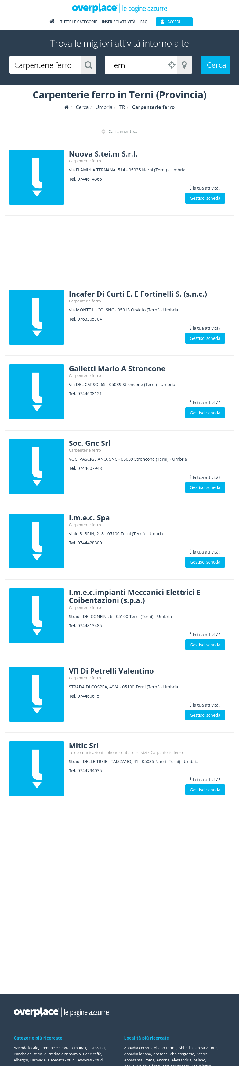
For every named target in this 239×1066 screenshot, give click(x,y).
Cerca (216, 65)
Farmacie (38, 1060)
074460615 (89, 696)
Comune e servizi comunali (63, 1047)
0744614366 (90, 179)
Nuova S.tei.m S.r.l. (103, 154)
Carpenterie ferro (85, 161)
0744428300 (90, 543)
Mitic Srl (84, 745)
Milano (199, 1060)
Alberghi (21, 1060)
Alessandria (181, 1060)
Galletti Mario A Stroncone (117, 368)
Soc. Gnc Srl (90, 443)
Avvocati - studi (90, 1060)
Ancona (163, 1060)
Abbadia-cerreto (138, 1047)
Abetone (160, 1054)
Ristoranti (96, 1047)
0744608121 (90, 393)
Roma (149, 1060)
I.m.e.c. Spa (89, 517)
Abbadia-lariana (137, 1054)
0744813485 (90, 625)
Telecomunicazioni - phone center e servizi (108, 752)
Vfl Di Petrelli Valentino (111, 671)
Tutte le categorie (78, 21)
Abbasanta (133, 1060)
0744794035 (90, 770)
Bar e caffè (92, 1054)
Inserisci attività (119, 21)
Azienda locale (26, 1047)
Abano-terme (165, 1047)
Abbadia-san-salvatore (198, 1047)
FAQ (144, 21)
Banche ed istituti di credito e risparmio (47, 1054)
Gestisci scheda (205, 198)
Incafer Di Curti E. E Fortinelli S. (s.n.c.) (138, 294)
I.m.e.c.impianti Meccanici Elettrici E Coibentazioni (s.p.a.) (135, 596)
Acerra (202, 1054)
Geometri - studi (62, 1060)
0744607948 (90, 468)
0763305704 (90, 319)
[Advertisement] (117, 250)
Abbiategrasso (182, 1054)
